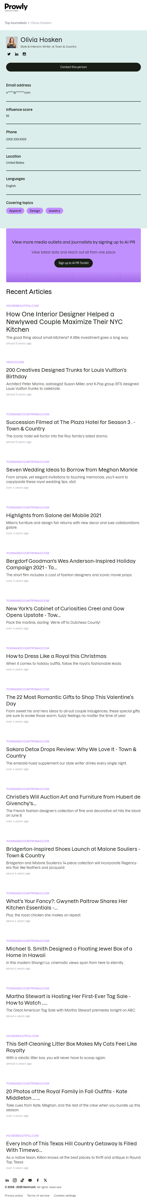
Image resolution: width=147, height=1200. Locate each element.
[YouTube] (30, 1180)
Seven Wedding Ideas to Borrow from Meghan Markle (72, 469)
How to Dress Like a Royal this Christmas (56, 656)
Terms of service (38, 1195)
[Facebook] (37, 1180)
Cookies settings (65, 1195)
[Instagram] (14, 1180)
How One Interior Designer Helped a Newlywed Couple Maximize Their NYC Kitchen (64, 322)
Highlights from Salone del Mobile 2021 (53, 515)
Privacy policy (14, 1195)
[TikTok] (22, 1180)
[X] (45, 1180)
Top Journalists (16, 23)
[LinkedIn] (7, 1180)
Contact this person (73, 67)
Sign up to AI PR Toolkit (74, 263)
